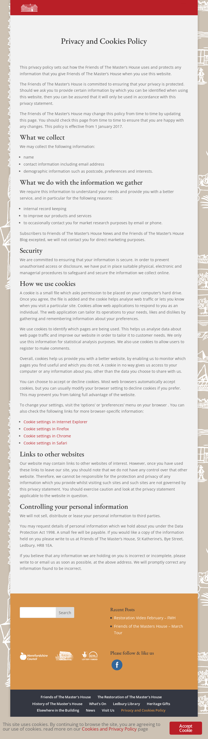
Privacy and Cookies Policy (143, 710)
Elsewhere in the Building (58, 710)
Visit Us (108, 710)
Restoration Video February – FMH (145, 617)
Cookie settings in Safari (45, 443)
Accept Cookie (185, 728)
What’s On (97, 703)
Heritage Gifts (158, 703)
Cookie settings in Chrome (47, 435)
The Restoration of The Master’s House (130, 696)
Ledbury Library (126, 703)
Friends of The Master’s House (66, 696)
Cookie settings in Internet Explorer (55, 421)
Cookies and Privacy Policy (109, 729)
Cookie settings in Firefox (46, 428)
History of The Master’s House (57, 703)
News (90, 710)
